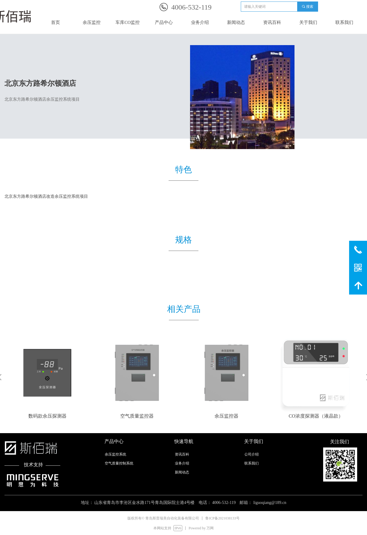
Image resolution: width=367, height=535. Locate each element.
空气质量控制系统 (119, 463)
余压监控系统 (115, 454)
